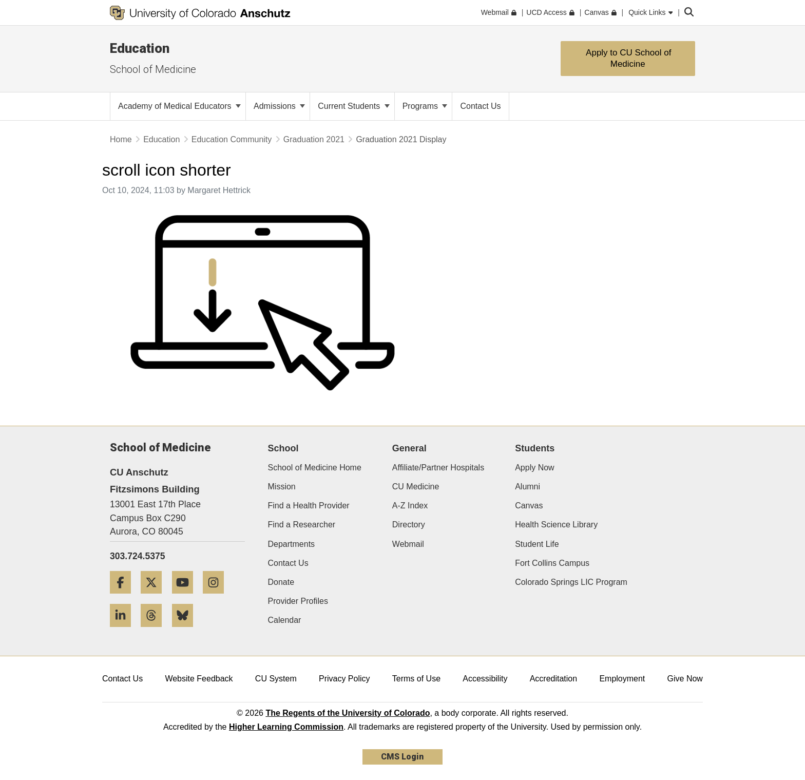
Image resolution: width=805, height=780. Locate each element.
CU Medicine (415, 486)
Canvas (529, 505)
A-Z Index (410, 505)
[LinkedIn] (124, 630)
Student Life (537, 544)
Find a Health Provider (309, 505)
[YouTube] (186, 597)
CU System (276, 678)
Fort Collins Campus (552, 563)
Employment (622, 678)
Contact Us (288, 563)
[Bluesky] (186, 630)
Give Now (685, 678)
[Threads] (155, 630)
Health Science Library (556, 524)
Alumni (527, 486)
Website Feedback (199, 678)
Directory (408, 524)
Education (139, 48)
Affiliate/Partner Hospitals (438, 467)
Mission (282, 486)
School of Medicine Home (314, 467)
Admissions (279, 106)
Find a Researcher (302, 524)
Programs (425, 106)
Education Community (231, 139)
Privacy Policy (344, 678)
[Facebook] (124, 597)
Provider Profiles (298, 601)
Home (121, 139)
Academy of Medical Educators (179, 106)
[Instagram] (217, 597)
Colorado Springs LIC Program (571, 582)
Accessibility (485, 678)
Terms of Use (416, 678)
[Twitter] (155, 597)
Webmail (408, 544)
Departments (291, 544)
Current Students (353, 106)
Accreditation (554, 678)
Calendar (284, 620)
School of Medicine (153, 69)
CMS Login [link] (402, 757)
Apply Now (534, 467)
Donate (281, 582)
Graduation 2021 (313, 139)
